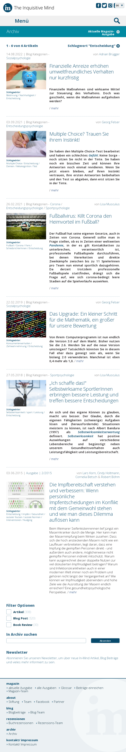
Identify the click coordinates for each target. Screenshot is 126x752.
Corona (55, 204)
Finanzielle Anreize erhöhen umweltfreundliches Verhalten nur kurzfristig (81, 71)
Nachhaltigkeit (27, 95)
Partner (59, 701)
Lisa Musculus (110, 204)
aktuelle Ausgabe (20, 688)
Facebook (42, 701)
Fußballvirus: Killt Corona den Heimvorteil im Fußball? (80, 218)
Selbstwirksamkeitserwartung (99, 432)
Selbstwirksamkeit (15, 412)
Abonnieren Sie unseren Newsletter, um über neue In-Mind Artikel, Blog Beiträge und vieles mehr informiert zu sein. (62, 660)
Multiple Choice (14, 163)
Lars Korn (89, 473)
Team (27, 701)
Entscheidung (13, 98)
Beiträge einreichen (89, 688)
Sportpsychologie (58, 208)
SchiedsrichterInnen (16, 248)
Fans (27, 245)
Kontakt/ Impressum (23, 744)
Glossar (66, 688)
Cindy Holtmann (108, 473)
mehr (55, 108)
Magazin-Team (18, 691)
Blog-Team (37, 712)
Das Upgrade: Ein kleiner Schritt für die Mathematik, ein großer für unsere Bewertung (83, 319)
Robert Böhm (110, 477)
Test (35, 166)
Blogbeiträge (17, 712)
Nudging (27, 519)
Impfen (26, 514)
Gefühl (93, 155)
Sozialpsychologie (18, 58)
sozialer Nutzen (14, 517)
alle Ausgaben (46, 688)
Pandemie (56, 245)
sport (29, 412)
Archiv (13, 733)
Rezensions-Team (50, 723)
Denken (10, 166)
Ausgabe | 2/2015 (39, 473)
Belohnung (12, 95)
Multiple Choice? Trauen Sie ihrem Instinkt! (79, 136)
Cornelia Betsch (86, 477)
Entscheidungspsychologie (24, 126)
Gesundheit (38, 514)
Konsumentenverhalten (18, 343)
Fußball (10, 245)
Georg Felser (111, 122)
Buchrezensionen (21, 723)
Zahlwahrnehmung (16, 346)
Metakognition (23, 166)
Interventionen (13, 519)
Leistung (38, 412)
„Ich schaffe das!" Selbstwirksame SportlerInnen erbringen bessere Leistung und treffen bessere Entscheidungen (83, 391)
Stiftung (14, 701)
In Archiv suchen (21, 634)
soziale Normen (32, 517)
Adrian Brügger (109, 54)
